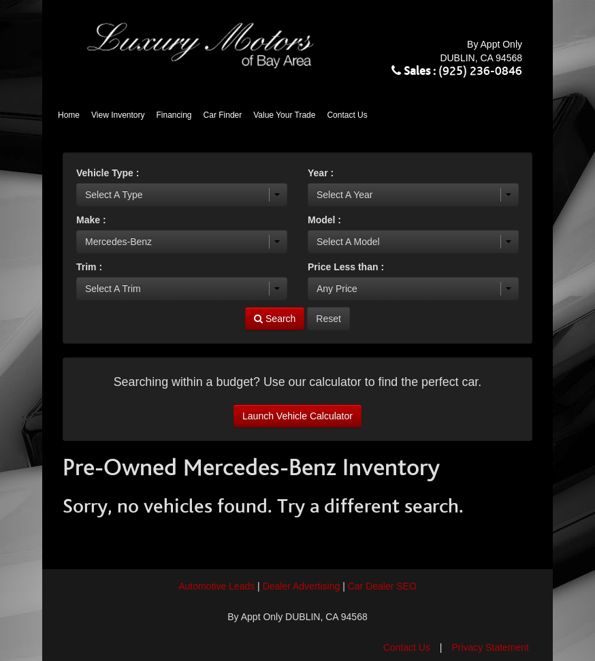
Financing (174, 115)
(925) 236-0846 (480, 71)
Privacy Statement (490, 647)
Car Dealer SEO (382, 586)
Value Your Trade (284, 115)
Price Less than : (346, 266)
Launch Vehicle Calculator (297, 415)
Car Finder (223, 115)
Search (274, 318)
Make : (91, 219)
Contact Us (347, 115)
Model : (324, 219)
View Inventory (118, 115)
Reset (328, 318)
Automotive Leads (216, 586)
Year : (321, 172)
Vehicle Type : (107, 172)
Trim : (89, 266)
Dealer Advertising (301, 586)
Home (69, 115)
